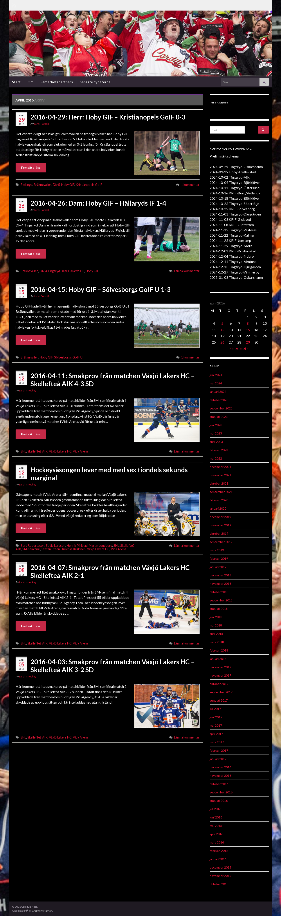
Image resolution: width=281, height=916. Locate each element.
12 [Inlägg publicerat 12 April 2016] (222, 330)
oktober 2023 (219, 400)
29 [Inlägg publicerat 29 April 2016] (248, 342)
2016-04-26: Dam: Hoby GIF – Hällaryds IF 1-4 (98, 203)
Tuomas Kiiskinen (73, 549)
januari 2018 (218, 659)
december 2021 (220, 467)
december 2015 (220, 867)
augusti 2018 (219, 608)
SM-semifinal (31, 549)
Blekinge (26, 184)
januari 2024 (218, 391)
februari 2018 (219, 650)
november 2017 (220, 675)
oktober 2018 (219, 592)
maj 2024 (216, 383)
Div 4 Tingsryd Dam (53, 271)
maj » (244, 348)
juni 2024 (216, 375)
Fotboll (45, 123)
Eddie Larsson (55, 545)
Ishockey (31, 390)
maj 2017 (216, 725)
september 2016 (221, 792)
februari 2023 (219, 450)
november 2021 (220, 475)
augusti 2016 (219, 800)
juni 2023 (216, 425)
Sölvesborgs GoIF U (68, 357)
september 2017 (221, 692)
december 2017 (220, 667)
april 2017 (216, 734)
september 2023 (221, 408)
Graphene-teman (42, 910)
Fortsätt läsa (31, 167)
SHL (23, 451)
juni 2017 (216, 717)
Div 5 (56, 184)
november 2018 (220, 583)
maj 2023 (216, 433)
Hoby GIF (67, 184)
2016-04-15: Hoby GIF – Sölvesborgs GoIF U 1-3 (101, 289)
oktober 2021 (219, 483)
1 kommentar (190, 184)
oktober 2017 (219, 684)
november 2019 (220, 525)
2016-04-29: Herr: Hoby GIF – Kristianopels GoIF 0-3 (108, 117)
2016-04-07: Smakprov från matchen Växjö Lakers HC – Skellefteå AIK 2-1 (113, 571)
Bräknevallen (43, 184)
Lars (36, 123)
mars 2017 (217, 742)
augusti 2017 (219, 700)
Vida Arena (80, 451)
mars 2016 (217, 842)
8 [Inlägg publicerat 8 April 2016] (248, 323)
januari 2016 (218, 859)
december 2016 (220, 767)
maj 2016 (216, 825)
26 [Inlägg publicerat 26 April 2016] (222, 342)
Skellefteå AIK (37, 451)
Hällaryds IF (76, 271)
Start (16, 82)
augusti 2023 (219, 416)
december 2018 (220, 575)
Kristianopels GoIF (89, 184)
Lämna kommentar (187, 271)
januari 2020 (218, 508)
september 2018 (221, 600)
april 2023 (216, 442)
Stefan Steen (50, 549)
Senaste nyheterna (95, 82)
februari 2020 (219, 500)
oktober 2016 (219, 784)
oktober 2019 (219, 533)
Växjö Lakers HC (60, 451)
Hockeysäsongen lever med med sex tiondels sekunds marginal (109, 474)
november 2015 (220, 876)
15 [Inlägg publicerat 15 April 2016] (248, 330)
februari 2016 (219, 851)
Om (30, 82)
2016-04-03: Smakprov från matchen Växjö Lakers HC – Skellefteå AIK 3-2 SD (113, 665)
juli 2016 (215, 809)
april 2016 (216, 834)
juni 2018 (216, 617)
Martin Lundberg (100, 545)
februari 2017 (219, 750)
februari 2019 (219, 558)
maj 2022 (216, 458)
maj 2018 (216, 625)
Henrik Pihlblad (77, 545)
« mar (234, 348)
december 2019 (220, 517)
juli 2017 (215, 709)
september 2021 (221, 492)
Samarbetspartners (56, 82)
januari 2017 (218, 759)
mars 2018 (217, 642)
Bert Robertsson (33, 545)
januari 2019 (218, 567)
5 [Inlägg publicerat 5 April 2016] (222, 323)
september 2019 (221, 542)
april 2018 (216, 633)
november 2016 (220, 775)
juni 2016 (216, 817)
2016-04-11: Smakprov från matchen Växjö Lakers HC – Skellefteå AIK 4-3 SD (113, 379)
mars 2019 (217, 550)
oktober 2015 (219, 884)
